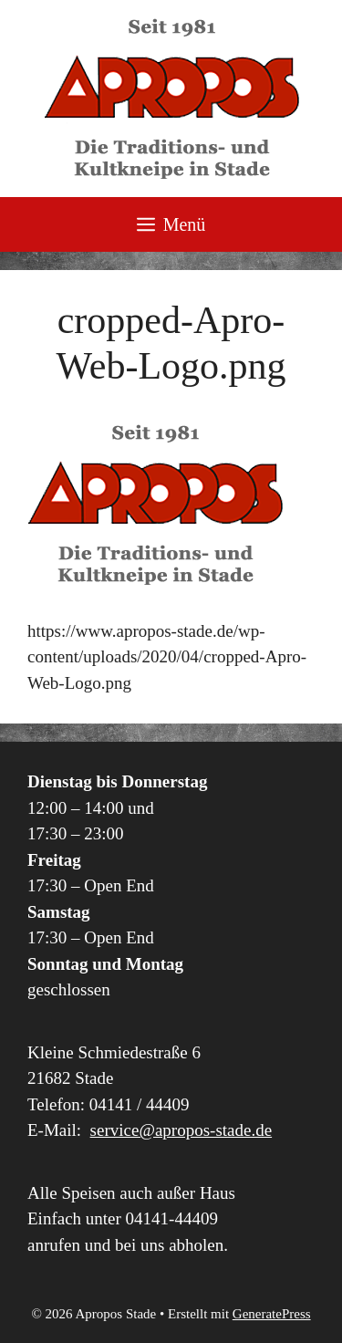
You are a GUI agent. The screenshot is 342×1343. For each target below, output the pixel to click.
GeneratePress (272, 1314)
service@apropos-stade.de (181, 1130)
